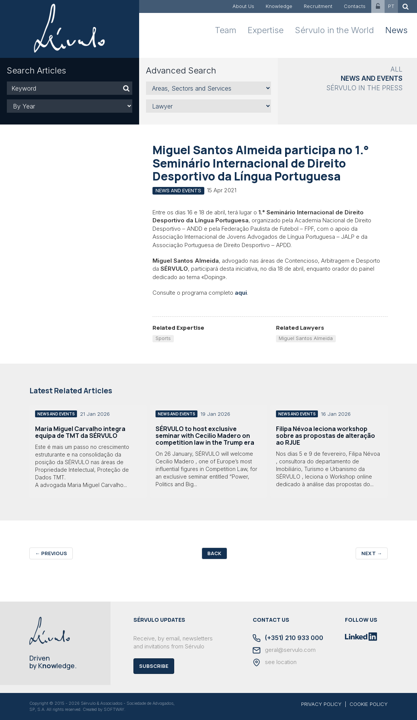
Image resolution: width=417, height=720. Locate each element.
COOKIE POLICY (369, 704)
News (396, 30)
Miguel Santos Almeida (306, 338)
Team (225, 30)
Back (214, 553)
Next (371, 553)
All (396, 69)
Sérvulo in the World (334, 30)
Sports (163, 338)
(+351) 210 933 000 (288, 638)
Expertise (266, 30)
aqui (241, 292)
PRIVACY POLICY (321, 704)
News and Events (372, 78)
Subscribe (153, 666)
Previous (51, 553)
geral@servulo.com (284, 650)
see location (275, 662)
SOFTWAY (114, 709)
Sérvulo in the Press (364, 88)
